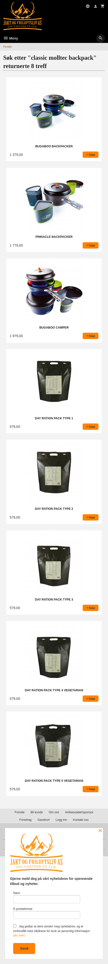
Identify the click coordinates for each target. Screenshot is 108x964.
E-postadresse (46, 913)
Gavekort (44, 820)
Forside (7, 46)
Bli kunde (36, 812)
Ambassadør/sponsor (79, 812)
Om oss (54, 812)
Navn (46, 897)
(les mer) (19, 935)
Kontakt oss (80, 820)
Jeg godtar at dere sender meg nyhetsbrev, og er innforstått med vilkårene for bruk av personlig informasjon (51, 930)
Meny (10, 38)
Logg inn (61, 820)
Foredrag (26, 820)
